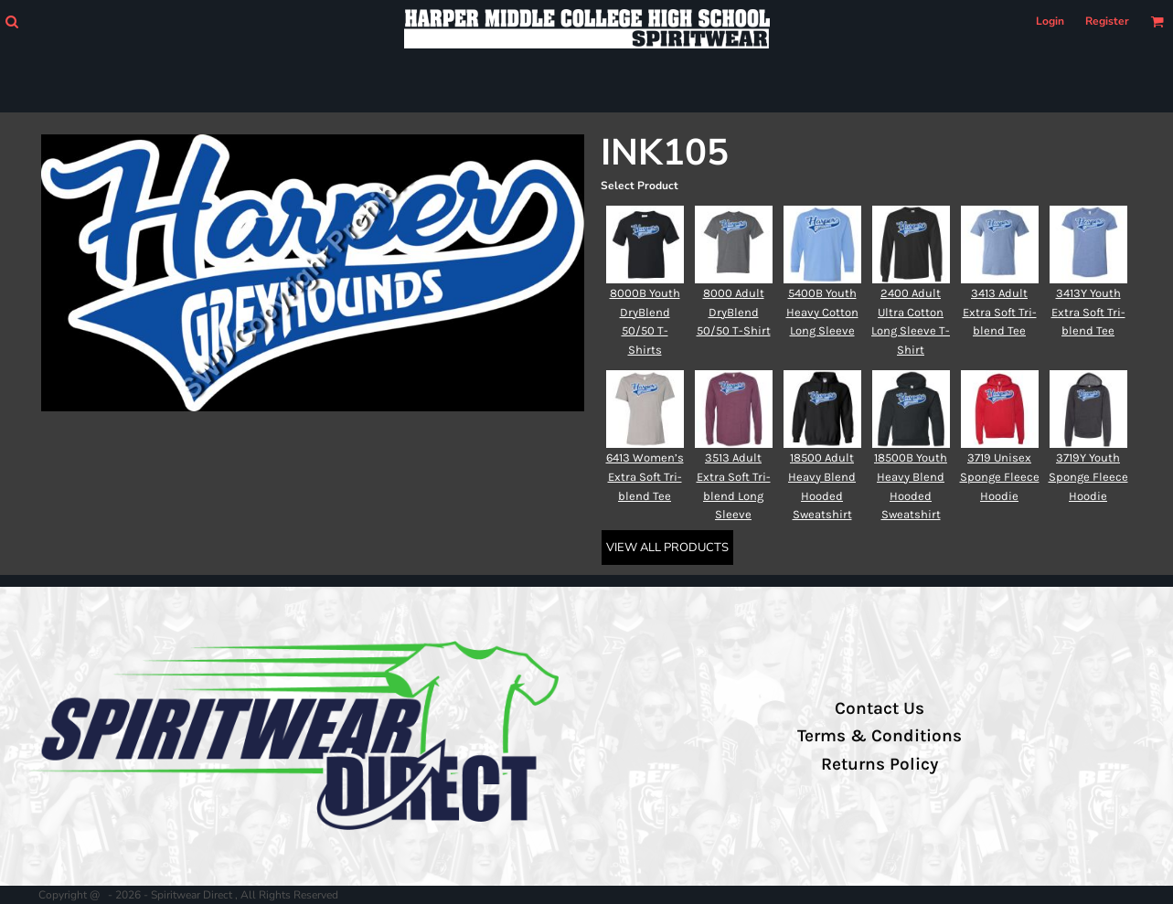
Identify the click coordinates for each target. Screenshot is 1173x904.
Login (1050, 21)
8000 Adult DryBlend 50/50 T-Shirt (734, 312)
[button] (11, 21)
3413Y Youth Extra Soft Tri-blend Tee (1088, 312)
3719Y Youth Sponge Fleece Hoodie (1088, 477)
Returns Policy (879, 764)
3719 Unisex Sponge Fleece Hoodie (1000, 477)
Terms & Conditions (879, 736)
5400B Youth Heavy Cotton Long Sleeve (822, 312)
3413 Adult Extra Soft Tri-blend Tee (1000, 312)
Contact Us (879, 708)
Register (1107, 21)
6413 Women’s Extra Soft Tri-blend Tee (645, 477)
